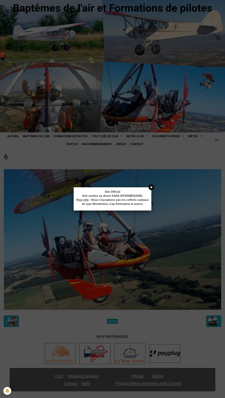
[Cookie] (7, 391)
